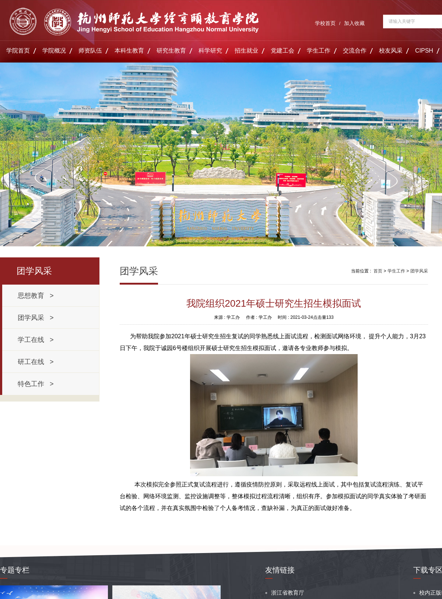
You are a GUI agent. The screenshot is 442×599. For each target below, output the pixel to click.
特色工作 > (36, 384)
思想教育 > (36, 295)
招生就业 (246, 50)
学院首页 (18, 50)
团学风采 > (36, 317)
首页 (377, 271)
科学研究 (210, 50)
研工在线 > (36, 362)
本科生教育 (129, 50)
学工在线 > (36, 339)
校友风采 (391, 50)
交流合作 (354, 50)
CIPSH (424, 50)
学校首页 (325, 23)
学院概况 (54, 50)
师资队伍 (90, 50)
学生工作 (318, 50)
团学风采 (419, 271)
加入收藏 (354, 23)
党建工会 (282, 50)
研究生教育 (171, 50)
